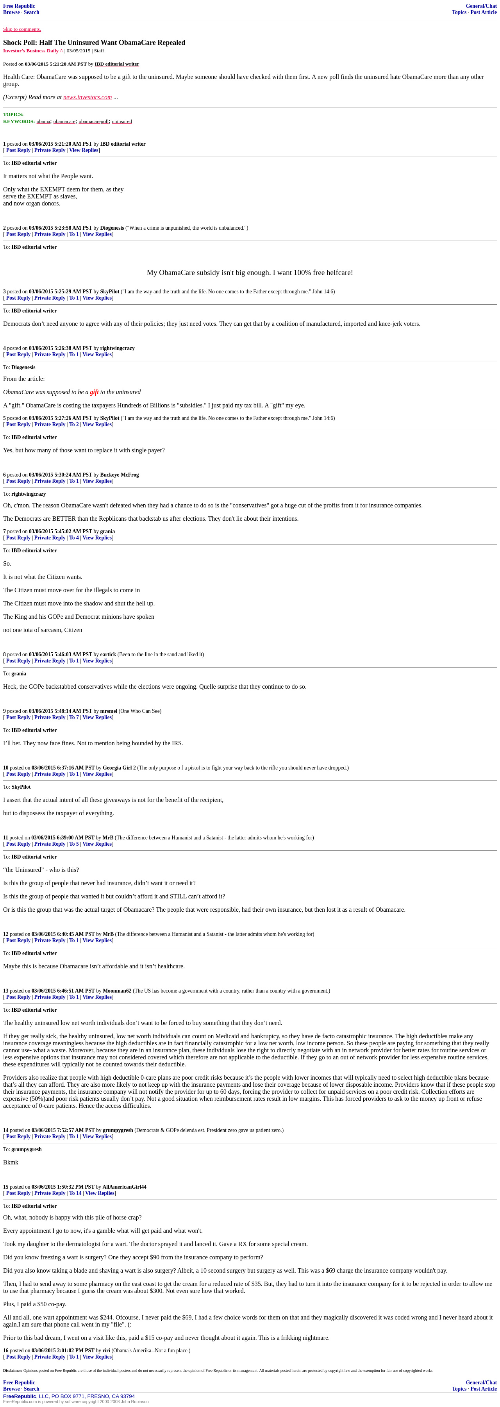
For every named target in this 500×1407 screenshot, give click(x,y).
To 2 (74, 424)
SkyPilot (109, 292)
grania (107, 531)
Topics (459, 12)
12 (6, 934)
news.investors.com (87, 97)
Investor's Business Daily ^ (33, 51)
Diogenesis (112, 228)
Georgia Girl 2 (119, 768)
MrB (108, 838)
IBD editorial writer (122, 144)
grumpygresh (118, 1130)
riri (107, 1350)
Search (31, 12)
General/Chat (481, 6)
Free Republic (19, 6)
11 (5, 838)
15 (6, 1187)
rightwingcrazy (117, 348)
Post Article (483, 12)
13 (6, 991)
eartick (108, 654)
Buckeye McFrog (119, 475)
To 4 (74, 538)
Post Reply (18, 150)
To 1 (74, 234)
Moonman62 (117, 991)
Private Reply (50, 150)
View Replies (83, 150)
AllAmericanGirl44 (125, 1187)
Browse (11, 12)
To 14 (75, 1193)
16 (6, 1350)
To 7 (74, 717)
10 (6, 768)
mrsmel (108, 711)
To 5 (74, 844)
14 (6, 1130)
